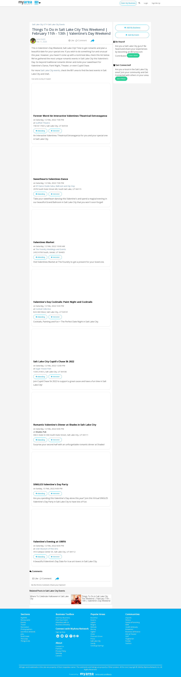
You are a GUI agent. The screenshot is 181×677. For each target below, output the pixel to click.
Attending (40, 131)
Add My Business (132, 28)
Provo (92, 639)
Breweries (129, 629)
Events (23, 622)
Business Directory (63, 624)
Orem (92, 634)
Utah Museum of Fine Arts (47, 548)
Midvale (93, 627)
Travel (23, 624)
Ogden (93, 632)
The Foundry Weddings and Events (51, 249)
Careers (59, 656)
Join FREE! (121, 79)
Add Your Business (63, 618)
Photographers (26, 629)
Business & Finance (132, 632)
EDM (127, 624)
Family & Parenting (132, 622)
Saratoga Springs (97, 645)
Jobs (22, 634)
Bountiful (93, 618)
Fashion (128, 643)
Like (71, 40)
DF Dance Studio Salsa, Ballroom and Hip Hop (55, 186)
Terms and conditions (103, 674)
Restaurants (25, 620)
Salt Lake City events (50, 70)
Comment (81, 40)
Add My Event (132, 35)
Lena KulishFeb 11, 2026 (41, 40)
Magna (93, 624)
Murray (93, 629)
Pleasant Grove (96, 636)
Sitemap (59, 653)
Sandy (92, 643)
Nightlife (24, 618)
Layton (93, 622)
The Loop (24, 639)
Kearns (93, 620)
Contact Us (60, 646)
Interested (55, 131)
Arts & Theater (130, 634)
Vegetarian (129, 639)
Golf (127, 636)
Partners (59, 648)
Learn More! (133, 55)
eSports (128, 618)
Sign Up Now (60, 632)
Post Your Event (62, 620)
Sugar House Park (43, 368)
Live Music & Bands (28, 632)
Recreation (25, 627)
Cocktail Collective (43, 309)
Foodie (128, 641)
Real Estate (25, 636)
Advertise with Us (62, 622)
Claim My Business (128, 3)
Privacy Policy (61, 651)
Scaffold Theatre (43, 123)
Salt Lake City (95, 641)
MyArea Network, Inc (152, 667)
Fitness (128, 620)
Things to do (25, 641)
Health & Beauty (131, 627)
